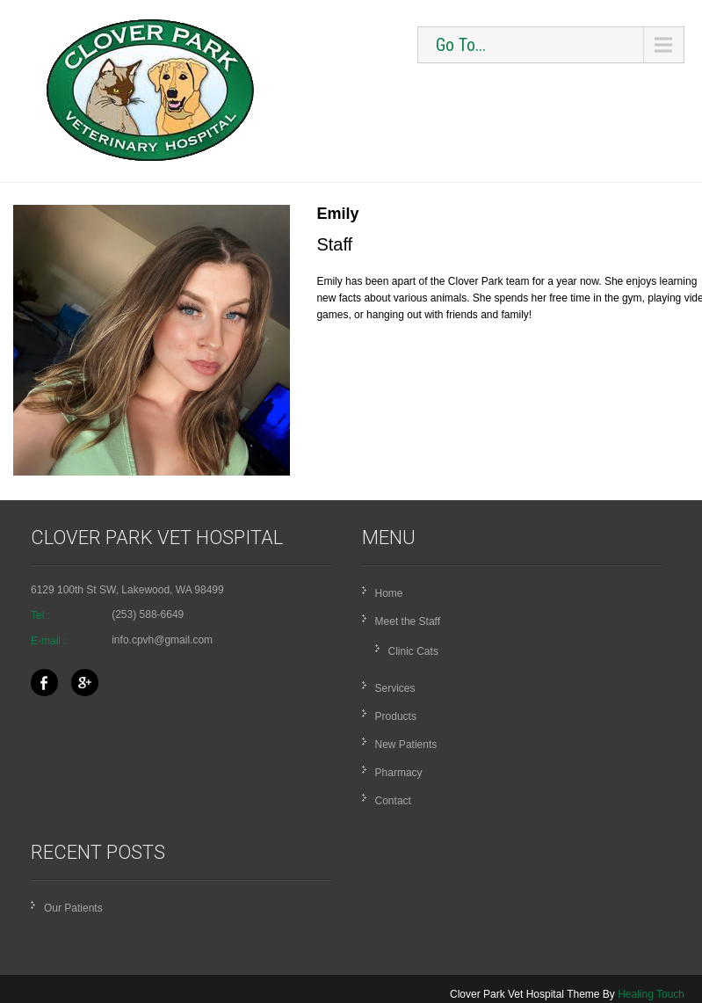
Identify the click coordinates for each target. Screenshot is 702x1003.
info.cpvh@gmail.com (162, 640)
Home (389, 593)
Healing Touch (651, 994)
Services (395, 688)
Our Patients (73, 908)
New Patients (406, 744)
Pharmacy (399, 773)
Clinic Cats (413, 651)
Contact (393, 801)
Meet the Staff (408, 621)
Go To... (461, 44)
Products (395, 716)
